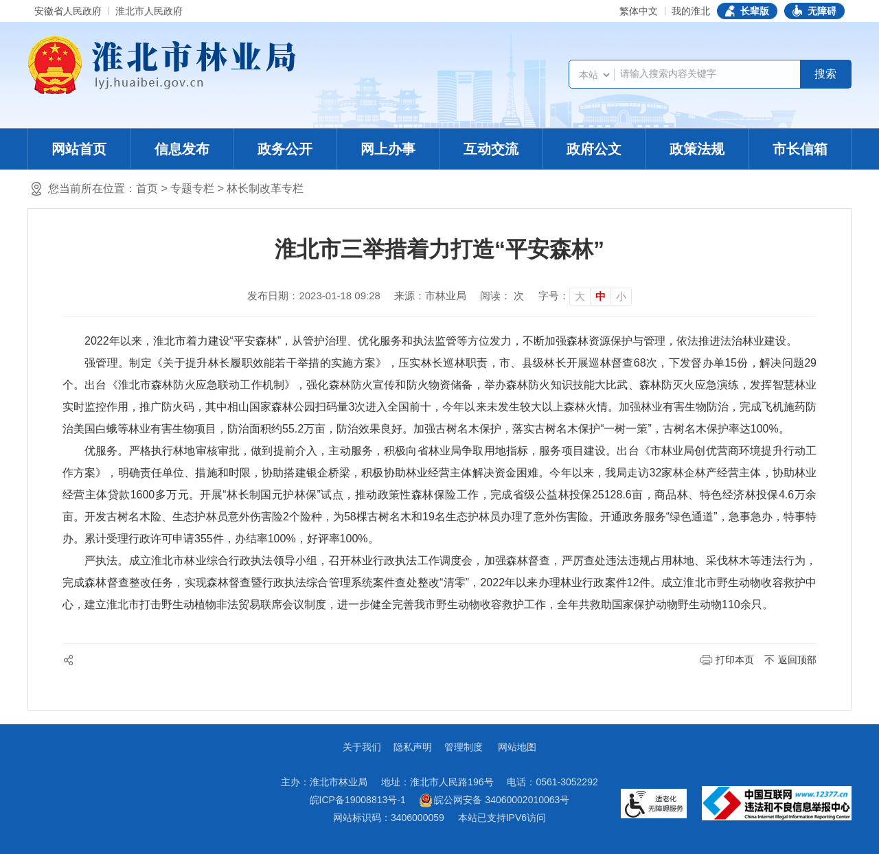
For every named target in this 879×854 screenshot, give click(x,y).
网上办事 (388, 149)
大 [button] (580, 296)
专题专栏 (192, 188)
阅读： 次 (502, 295)
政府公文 (594, 149)
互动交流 (491, 149)
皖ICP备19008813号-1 (358, 799)
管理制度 (463, 746)
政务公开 (285, 149)
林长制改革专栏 (265, 188)
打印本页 (735, 659)
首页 (147, 188)
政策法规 (697, 149)
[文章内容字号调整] (585, 296)
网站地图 (517, 746)
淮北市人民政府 (149, 10)
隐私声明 (412, 746)
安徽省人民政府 (68, 10)
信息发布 (182, 149)
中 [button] (600, 296)
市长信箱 (800, 149)
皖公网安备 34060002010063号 (495, 800)
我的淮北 (691, 10)
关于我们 (362, 746)
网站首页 (79, 149)
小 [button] (621, 296)
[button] (747, 11)
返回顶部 (797, 659)
